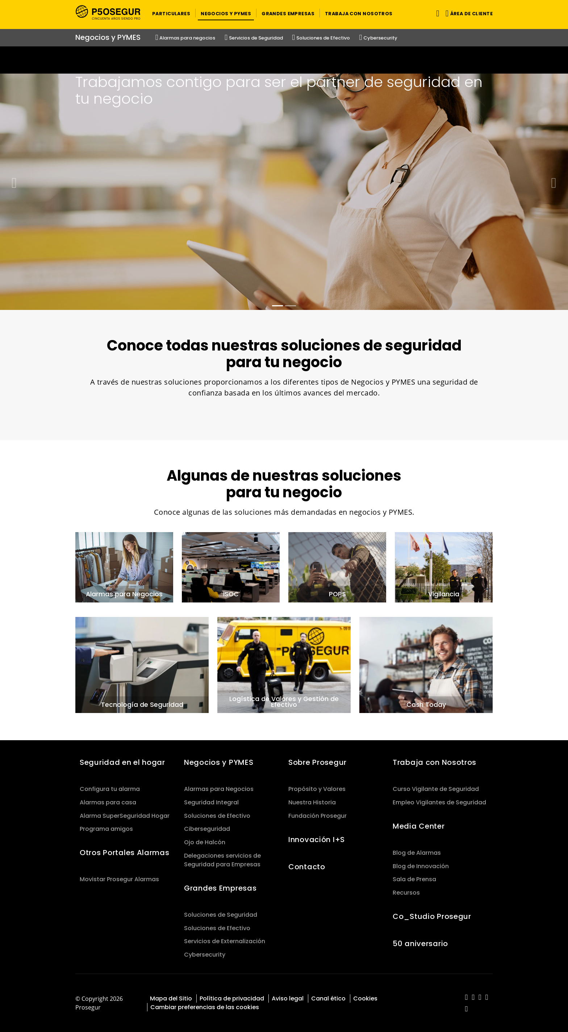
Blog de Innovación (421, 866)
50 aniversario (420, 943)
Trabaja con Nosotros (434, 762)
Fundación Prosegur (317, 816)
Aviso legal (288, 998)
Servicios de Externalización (224, 941)
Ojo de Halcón (204, 842)
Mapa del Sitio (171, 998)
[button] (171, 13)
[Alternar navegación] (436, 13)
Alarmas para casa (108, 802)
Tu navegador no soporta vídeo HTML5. (284, 60)
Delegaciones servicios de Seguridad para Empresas (222, 860)
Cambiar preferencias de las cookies (204, 1007)
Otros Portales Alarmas (125, 852)
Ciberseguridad (207, 829)
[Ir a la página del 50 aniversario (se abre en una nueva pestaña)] (284, 60)
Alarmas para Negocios (219, 789)
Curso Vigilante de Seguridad (436, 789)
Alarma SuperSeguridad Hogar (125, 816)
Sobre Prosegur (317, 762)
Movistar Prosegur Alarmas (119, 879)
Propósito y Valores (317, 789)
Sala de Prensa (414, 879)
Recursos (406, 892)
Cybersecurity (204, 954)
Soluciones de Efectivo (217, 816)
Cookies (365, 998)
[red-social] (466, 998)
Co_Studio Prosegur (432, 916)
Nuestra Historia (312, 802)
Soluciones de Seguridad (220, 915)
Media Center (419, 826)
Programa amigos (106, 829)
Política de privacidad (232, 998)
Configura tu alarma (110, 789)
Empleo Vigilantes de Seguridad (439, 802)
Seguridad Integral (211, 802)
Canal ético (328, 998)
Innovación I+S (316, 839)
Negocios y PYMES (218, 762)
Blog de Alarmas (417, 853)
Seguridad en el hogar (122, 762)
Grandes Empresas (220, 888)
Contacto (306, 867)
